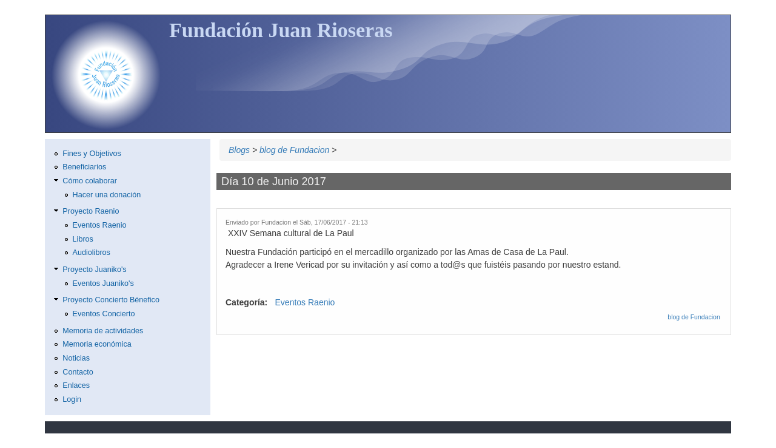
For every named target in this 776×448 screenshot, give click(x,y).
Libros (83, 239)
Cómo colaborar (89, 181)
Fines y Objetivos (91, 153)
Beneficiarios (84, 167)
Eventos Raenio (305, 302)
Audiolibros (91, 252)
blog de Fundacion (294, 150)
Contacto (77, 372)
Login (71, 399)
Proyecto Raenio (90, 211)
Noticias (76, 358)
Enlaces (76, 385)
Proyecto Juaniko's (94, 269)
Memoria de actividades (102, 331)
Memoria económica (96, 344)
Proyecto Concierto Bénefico (110, 300)
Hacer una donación (107, 195)
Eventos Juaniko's (103, 283)
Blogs (239, 150)
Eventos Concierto (104, 314)
